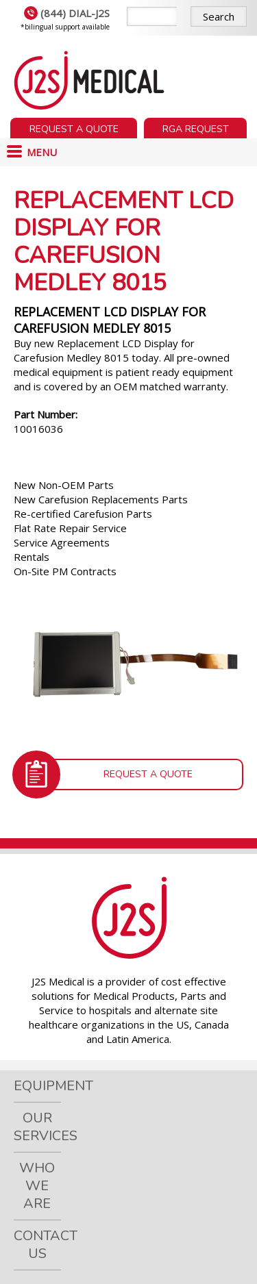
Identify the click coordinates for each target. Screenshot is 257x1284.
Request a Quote (74, 129)
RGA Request (195, 129)
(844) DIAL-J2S (67, 13)
